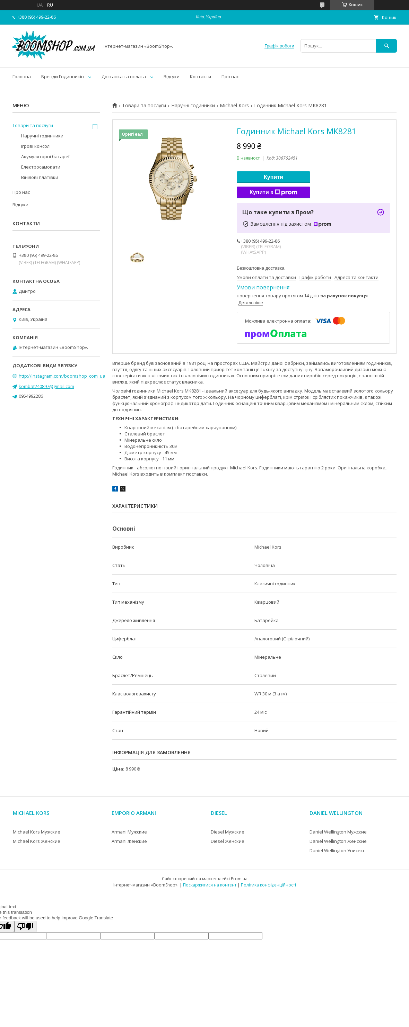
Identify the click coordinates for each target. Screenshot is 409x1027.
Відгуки (172, 76)
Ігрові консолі (36, 146)
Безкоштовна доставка (260, 268)
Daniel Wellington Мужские (338, 832)
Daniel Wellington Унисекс (337, 850)
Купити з (273, 192)
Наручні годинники (193, 105)
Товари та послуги (144, 105)
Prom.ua (239, 879)
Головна (21, 76)
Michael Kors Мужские (36, 832)
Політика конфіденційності (268, 885)
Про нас (230, 76)
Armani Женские (129, 841)
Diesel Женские (227, 841)
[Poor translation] (25, 926)
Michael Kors (234, 105)
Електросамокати (40, 167)
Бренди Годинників (62, 76)
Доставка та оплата (124, 76)
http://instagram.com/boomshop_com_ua (62, 376)
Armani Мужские (129, 832)
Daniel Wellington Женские (338, 841)
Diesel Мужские (227, 832)
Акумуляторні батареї (45, 156)
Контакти (200, 76)
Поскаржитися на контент (209, 885)
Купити (273, 177)
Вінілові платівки (39, 177)
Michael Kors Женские (36, 841)
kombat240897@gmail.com (46, 386)
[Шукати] (386, 46)
